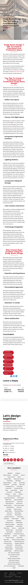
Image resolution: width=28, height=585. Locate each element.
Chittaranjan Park (10, 501)
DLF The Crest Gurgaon (14, 552)
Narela (14, 528)
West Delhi (22, 484)
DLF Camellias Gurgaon (14, 554)
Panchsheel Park (18, 488)
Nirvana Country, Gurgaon (18, 539)
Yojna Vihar (6, 539)
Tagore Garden (11, 477)
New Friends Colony (19, 505)
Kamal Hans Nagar (9, 524)
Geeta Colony (18, 545)
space (15, 122)
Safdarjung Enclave (19, 541)
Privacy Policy (18, 576)
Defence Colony (17, 509)
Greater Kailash (8, 505)
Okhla (21, 490)
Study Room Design (19, 15)
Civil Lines (9, 513)
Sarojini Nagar (8, 547)
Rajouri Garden (7, 475)
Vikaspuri (16, 475)
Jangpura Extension (19, 543)
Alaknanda (22, 535)
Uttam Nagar (18, 513)
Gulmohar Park (7, 541)
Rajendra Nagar (7, 482)
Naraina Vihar (7, 479)
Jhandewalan (7, 533)
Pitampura (7, 494)
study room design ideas (8, 368)
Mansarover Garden (19, 479)
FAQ (5, 574)
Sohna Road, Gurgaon (14, 560)
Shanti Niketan (10, 507)
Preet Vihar (9, 515)
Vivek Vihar (6, 528)
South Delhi (6, 484)
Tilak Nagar (19, 486)
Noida (14, 494)
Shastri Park (19, 532)
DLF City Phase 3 (14, 556)
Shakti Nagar (19, 522)
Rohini (19, 477)
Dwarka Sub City (10, 537)
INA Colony (20, 524)
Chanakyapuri (18, 515)
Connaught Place (10, 486)
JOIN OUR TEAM (12, 574)
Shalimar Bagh (9, 530)
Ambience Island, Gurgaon (14, 558)
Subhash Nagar (9, 549)
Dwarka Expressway (19, 533)
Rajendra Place (9, 522)
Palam (22, 518)
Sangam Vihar (6, 535)
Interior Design (7, 15)
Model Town (8, 499)
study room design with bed (8, 372)
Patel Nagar (10, 480)
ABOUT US (12, 573)
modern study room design (8, 357)
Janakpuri (17, 473)
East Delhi (14, 484)
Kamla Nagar (9, 532)
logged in (10, 385)
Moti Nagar (18, 480)
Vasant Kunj (8, 488)
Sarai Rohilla (19, 526)
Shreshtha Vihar (19, 547)
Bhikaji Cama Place (9, 516)
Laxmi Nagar (18, 492)
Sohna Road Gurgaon (9, 498)
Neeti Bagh (19, 537)
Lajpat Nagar (14, 490)
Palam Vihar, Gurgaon (14, 562)
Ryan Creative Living (18, 71)
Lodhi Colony (20, 516)
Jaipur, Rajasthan (18, 499)
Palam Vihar (9, 545)
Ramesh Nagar (19, 549)
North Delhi (22, 482)
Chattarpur (18, 520)
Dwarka (23, 475)
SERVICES (19, 573)
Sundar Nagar (8, 511)
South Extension (9, 503)
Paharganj (6, 518)
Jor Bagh (9, 509)
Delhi (15, 482)
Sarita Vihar (10, 520)
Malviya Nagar (8, 551)
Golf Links (19, 507)
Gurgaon (21, 494)
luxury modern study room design (8, 352)
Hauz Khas (9, 492)
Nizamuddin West (19, 511)
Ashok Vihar (21, 528)
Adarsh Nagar (19, 530)
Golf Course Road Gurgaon (14, 496)
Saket (6, 490)
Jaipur (14, 568)
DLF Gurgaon (20, 498)
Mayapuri (10, 473)
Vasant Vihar (19, 503)
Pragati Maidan (9, 526)
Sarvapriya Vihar (8, 543)
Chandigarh (21, 566)
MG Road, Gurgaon (18, 551)
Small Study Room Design (7, 361)
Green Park (20, 501)
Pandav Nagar (15, 518)
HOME (5, 573)
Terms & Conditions (8, 576)
